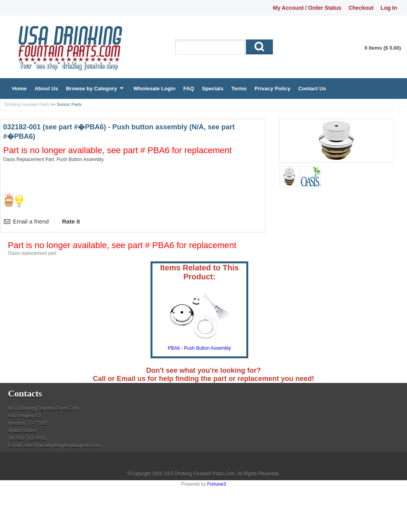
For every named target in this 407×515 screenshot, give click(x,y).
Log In (389, 8)
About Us (46, 88)
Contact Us (312, 88)
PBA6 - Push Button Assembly (199, 348)
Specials (213, 88)
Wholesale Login (154, 88)
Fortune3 (216, 484)
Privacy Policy (272, 88)
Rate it (71, 221)
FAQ (188, 88)
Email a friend (31, 221)
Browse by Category (91, 88)
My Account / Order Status (307, 8)
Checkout (360, 8)
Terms (239, 88)
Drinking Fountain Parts (26, 104)
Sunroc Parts (69, 104)
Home (19, 88)
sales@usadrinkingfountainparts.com (62, 445)
